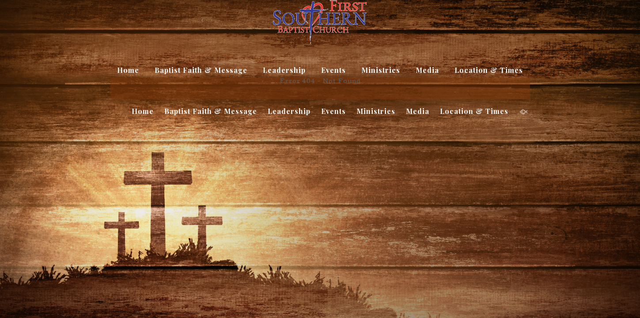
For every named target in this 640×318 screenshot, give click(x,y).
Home (128, 70)
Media (427, 70)
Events (333, 70)
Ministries (380, 70)
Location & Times (488, 70)
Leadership (284, 70)
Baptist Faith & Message (201, 70)
